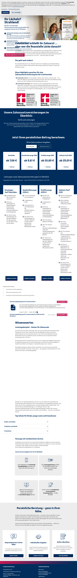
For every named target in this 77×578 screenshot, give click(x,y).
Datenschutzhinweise (14, 9)
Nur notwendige (16, 12)
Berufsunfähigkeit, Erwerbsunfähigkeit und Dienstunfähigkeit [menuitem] (44, 560)
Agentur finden (14, 542)
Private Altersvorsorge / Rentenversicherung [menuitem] (44, 565)
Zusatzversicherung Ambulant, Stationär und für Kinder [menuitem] (11, 571)
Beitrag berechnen (44, 146)
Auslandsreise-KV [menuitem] (7, 556)
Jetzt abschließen (63, 542)
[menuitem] (20, 553)
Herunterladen (61, 302)
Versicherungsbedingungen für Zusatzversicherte (22, 301)
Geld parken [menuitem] (41, 563)
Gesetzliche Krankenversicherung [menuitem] (12, 558)
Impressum (4, 9)
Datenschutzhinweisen (18, 6)
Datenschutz (42, 5)
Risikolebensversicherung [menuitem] (45, 570)
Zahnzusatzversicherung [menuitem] (9, 568)
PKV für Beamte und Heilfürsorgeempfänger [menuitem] (9, 565)
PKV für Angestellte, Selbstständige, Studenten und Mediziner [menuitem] (11, 562)
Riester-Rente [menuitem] (42, 568)
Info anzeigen (51, 314)
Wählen (12, 167)
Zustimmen (5, 12)
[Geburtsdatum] (31, 146)
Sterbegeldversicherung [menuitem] (44, 572)
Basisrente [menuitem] (41, 556)
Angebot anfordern (11, 278)
